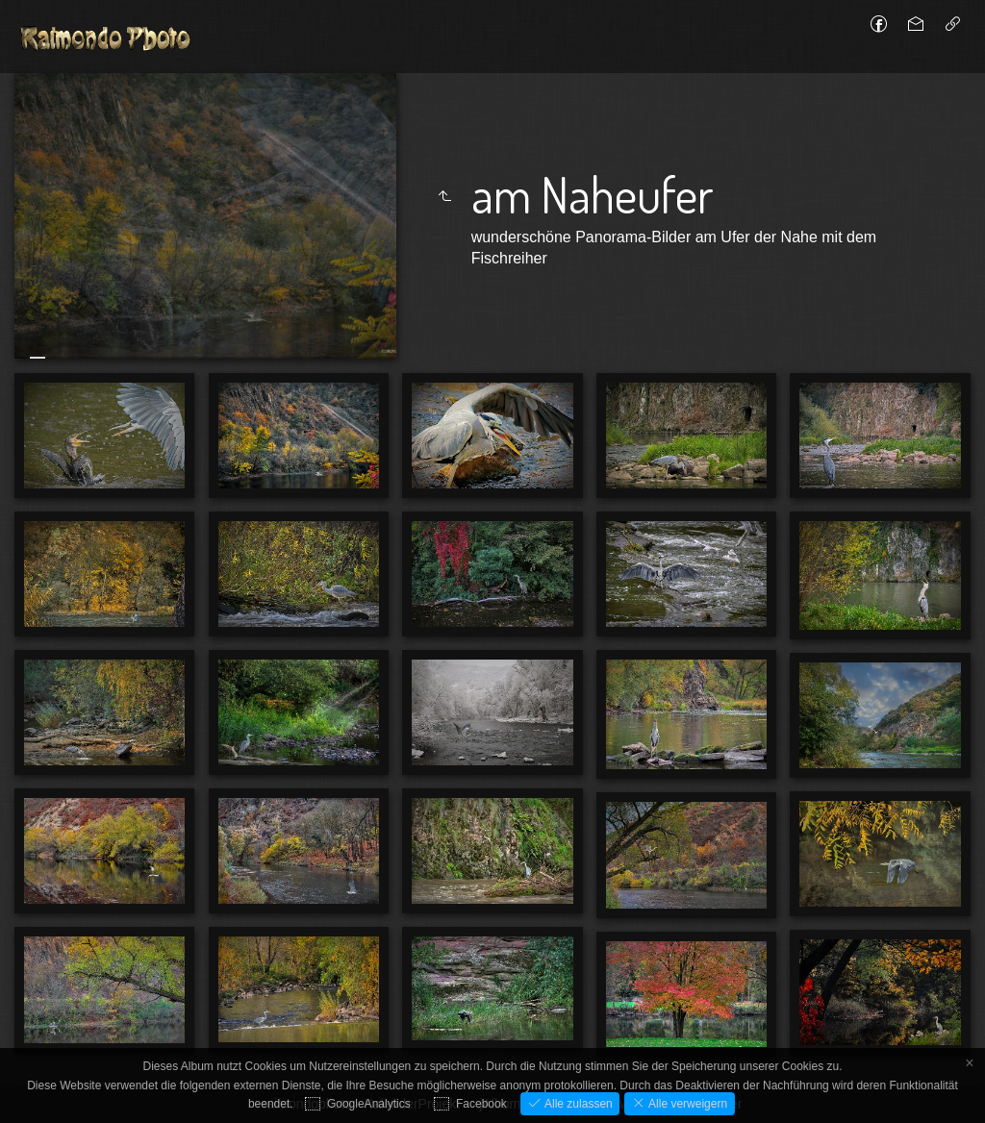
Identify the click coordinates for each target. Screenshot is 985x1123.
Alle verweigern (686, 1104)
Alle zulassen (577, 1104)
